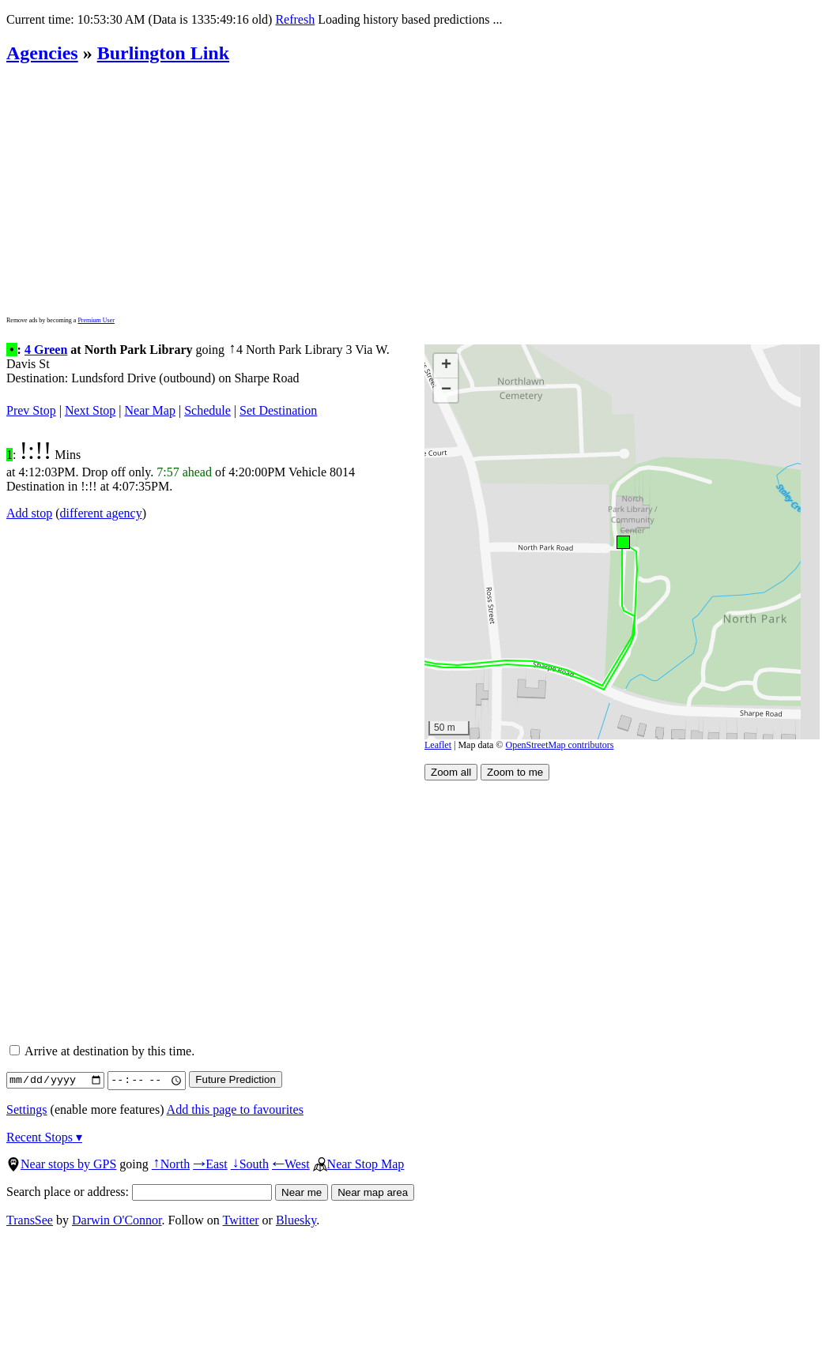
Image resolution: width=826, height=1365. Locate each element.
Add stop (29, 513)
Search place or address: (139, 1191)
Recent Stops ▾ (44, 1137)
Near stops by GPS (61, 1164)
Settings (26, 1109)
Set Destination (278, 410)
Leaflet (437, 744)
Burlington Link (163, 53)
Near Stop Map (359, 1164)
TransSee (29, 1220)
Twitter (241, 1220)
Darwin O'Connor (117, 1220)
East (210, 1164)
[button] (622, 541)
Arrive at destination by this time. (101, 1051)
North (171, 1164)
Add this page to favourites (235, 1109)
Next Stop (90, 410)
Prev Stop (31, 410)
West (291, 1164)
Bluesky (296, 1220)
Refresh (295, 19)
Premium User (95, 320)
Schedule (207, 410)
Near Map (150, 410)
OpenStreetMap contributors (560, 744)
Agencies (42, 53)
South (250, 1164)
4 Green (46, 349)
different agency (101, 513)
